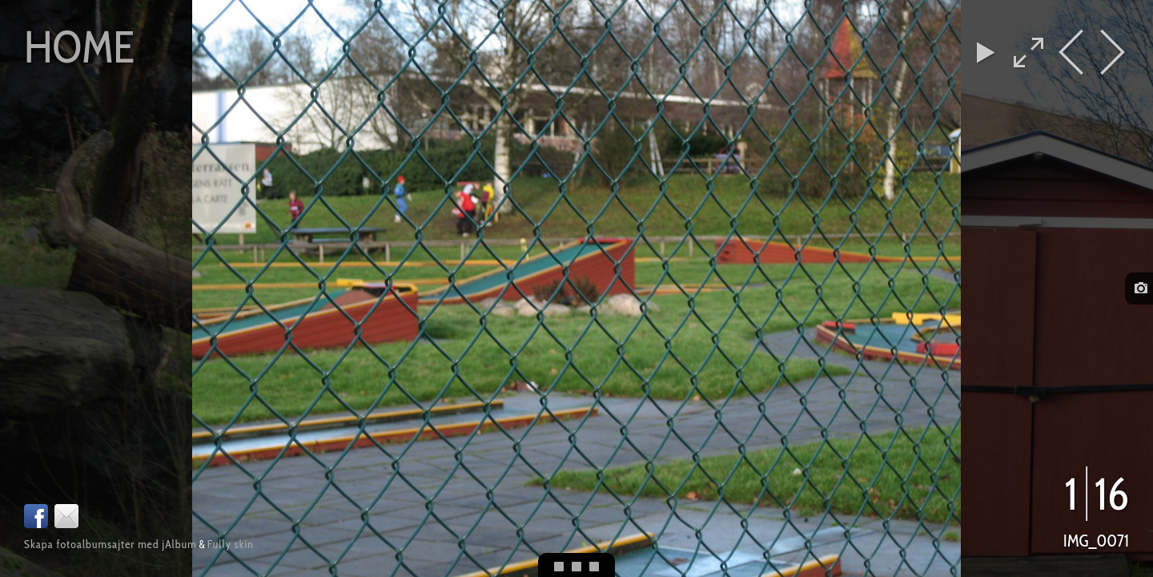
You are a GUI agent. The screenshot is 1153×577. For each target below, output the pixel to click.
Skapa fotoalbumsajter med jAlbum (110, 544)
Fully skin (230, 544)
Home (79, 46)
